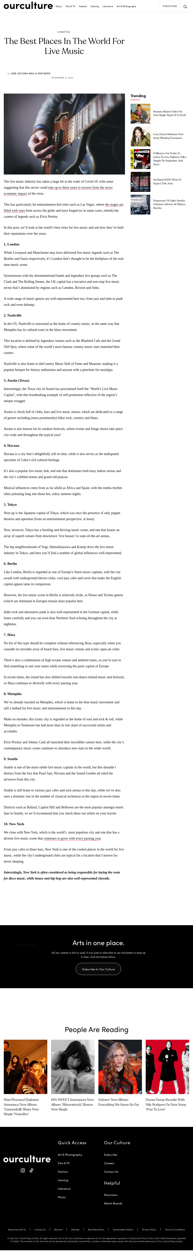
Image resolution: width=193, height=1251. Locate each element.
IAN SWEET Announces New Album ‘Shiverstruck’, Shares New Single (72, 1105)
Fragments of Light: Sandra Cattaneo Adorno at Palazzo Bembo (169, 204)
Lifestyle (63, 32)
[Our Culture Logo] (28, 5)
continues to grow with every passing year (72, 838)
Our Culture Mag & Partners (31, 73)
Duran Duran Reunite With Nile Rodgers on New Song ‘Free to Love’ (166, 1105)
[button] (185, 6)
